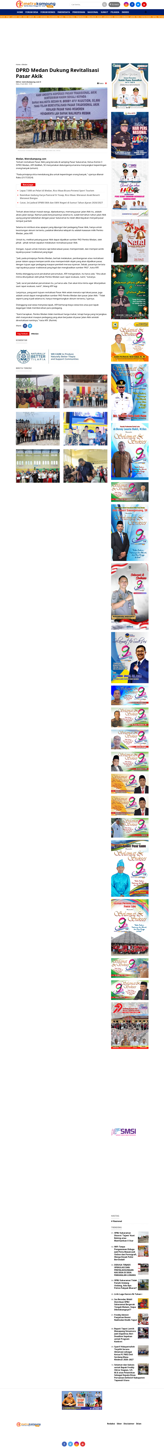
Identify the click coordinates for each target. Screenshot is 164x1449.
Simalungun (91, 17)
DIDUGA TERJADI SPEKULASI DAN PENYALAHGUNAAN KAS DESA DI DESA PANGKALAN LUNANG (125, 1269)
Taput (37, 17)
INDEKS (125, 12)
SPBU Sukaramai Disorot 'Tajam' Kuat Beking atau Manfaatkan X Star (124, 1236)
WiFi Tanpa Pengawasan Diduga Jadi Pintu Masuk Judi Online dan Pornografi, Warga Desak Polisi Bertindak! (125, 1253)
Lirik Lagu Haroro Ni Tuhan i (128, 1294)
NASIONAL (93, 12)
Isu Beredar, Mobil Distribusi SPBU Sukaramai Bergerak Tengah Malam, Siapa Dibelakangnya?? (125, 1304)
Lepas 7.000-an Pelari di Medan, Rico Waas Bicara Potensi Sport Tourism (57, 190)
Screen (114, 4)
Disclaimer (129, 1423)
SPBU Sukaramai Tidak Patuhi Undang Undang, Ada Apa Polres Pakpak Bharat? (125, 1284)
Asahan (99, 17)
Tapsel (154, 17)
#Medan (35, 334)
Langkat (14, 17)
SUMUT (104, 12)
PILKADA (115, 12)
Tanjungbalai (81, 17)
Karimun (117, 17)
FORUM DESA (31, 12)
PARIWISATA (64, 12)
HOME (20, 12)
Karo (20, 17)
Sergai (61, 17)
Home (18, 64)
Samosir (31, 17)
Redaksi (111, 1423)
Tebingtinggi (70, 17)
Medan (2, 17)
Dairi (25, 17)
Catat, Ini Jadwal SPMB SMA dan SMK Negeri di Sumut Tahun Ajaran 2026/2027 (61, 202)
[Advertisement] (82, 40)
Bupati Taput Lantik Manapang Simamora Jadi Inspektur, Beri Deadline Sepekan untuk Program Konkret (125, 1335)
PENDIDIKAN (78, 12)
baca (100, 83)
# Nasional (116, 1221)
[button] (145, 11)
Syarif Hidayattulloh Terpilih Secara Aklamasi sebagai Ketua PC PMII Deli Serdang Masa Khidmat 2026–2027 (124, 1353)
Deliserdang (53, 17)
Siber (119, 1423)
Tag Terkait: (22, 334)
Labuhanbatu (108, 17)
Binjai (8, 17)
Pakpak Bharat (145, 17)
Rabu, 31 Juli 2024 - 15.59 (24, 84)
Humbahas (125, 17)
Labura (132, 17)
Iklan (138, 1423)
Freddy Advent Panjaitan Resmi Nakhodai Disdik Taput (125, 1317)
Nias (137, 17)
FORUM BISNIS (48, 12)
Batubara (43, 17)
